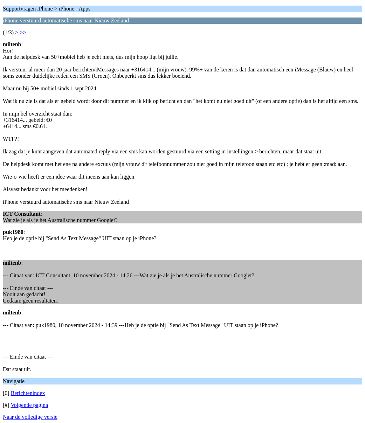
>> (23, 32)
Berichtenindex (28, 393)
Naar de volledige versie (30, 417)
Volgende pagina (29, 405)
